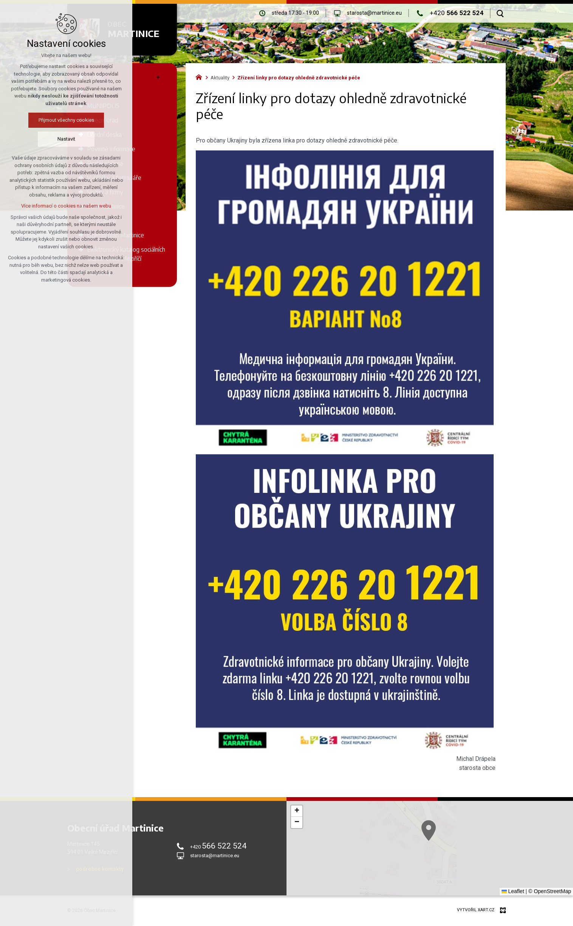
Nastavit (51, 139)
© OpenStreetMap (549, 891)
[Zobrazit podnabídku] (158, 77)
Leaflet (513, 891)
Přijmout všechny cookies (51, 120)
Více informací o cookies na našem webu (51, 206)
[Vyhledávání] (500, 13)
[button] (296, 811)
